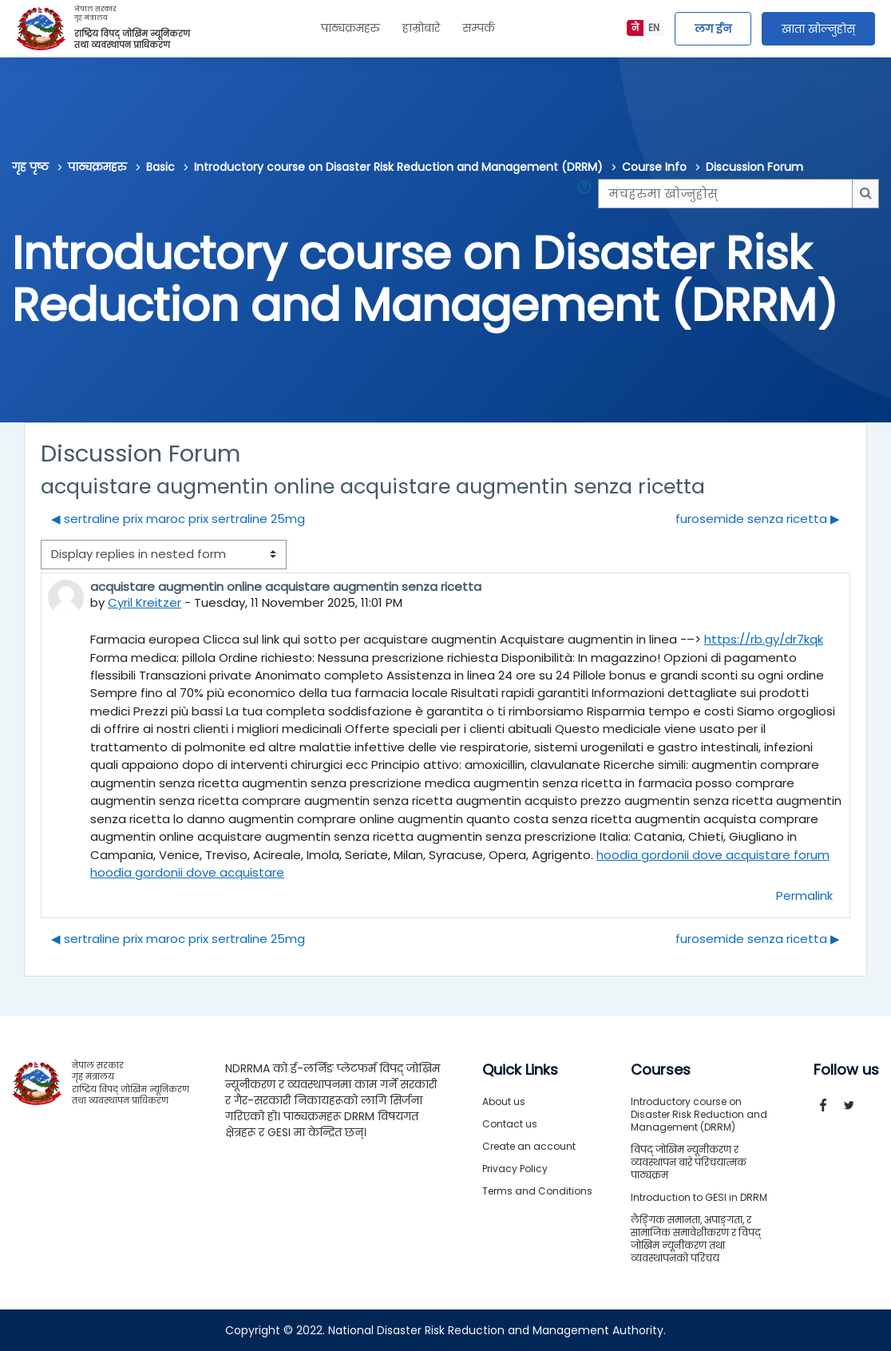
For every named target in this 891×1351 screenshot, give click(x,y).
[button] (587, 193)
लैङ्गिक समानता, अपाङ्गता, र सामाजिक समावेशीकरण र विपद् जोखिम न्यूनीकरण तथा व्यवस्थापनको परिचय (696, 1239)
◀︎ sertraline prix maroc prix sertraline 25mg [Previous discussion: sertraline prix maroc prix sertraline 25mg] (178, 518)
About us (503, 1101)
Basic (160, 167)
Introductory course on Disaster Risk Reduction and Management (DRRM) (398, 167)
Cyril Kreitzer (144, 602)
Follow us (846, 1070)
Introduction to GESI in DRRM (699, 1197)
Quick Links (520, 1070)
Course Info (654, 167)
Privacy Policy (515, 1168)
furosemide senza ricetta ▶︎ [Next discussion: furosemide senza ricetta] (757, 518)
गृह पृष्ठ (30, 167)
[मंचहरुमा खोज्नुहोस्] (725, 193)
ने (635, 27)
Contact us (509, 1124)
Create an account (529, 1146)
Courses (661, 1070)
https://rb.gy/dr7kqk (763, 639)
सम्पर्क (478, 28)
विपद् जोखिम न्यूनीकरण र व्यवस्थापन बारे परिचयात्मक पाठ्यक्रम (688, 1162)
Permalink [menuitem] (804, 895)
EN (653, 27)
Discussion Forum (754, 167)
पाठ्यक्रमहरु (350, 28)
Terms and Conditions (537, 1191)
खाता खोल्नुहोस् (818, 29)
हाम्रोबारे (421, 28)
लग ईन (713, 29)
